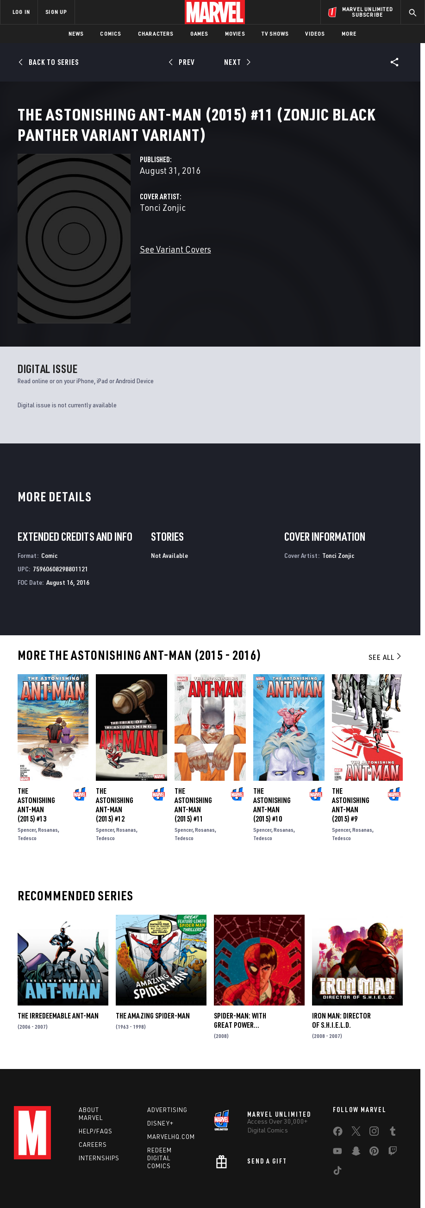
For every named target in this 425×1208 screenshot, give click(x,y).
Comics (110, 33)
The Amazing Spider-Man (153, 979)
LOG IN (21, 11)
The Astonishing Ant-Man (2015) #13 (36, 768)
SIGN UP (56, 11)
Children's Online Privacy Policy (294, 1181)
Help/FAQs (95, 1095)
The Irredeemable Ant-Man (58, 979)
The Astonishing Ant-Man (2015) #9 (350, 768)
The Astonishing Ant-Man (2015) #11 (193, 768)
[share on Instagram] (374, 1096)
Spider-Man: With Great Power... (240, 984)
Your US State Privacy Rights (150, 1181)
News (76, 33)
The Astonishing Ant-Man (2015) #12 (114, 768)
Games (199, 33)
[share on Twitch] (392, 1116)
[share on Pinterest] (374, 1116)
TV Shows (275, 33)
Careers (93, 1108)
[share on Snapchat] (356, 1116)
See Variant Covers (175, 280)
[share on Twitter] (356, 1096)
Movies (235, 33)
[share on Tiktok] (337, 1136)
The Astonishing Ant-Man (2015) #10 (272, 768)
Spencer (27, 793)
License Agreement (366, 1181)
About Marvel (91, 1077)
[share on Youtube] (337, 1116)
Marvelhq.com (171, 1100)
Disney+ (160, 1087)
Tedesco (27, 801)
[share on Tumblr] (392, 1096)
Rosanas (48, 793)
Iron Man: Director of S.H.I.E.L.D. (341, 984)
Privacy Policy (89, 1181)
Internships (99, 1121)
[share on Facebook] (338, 1097)
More (349, 33)
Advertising (167, 1073)
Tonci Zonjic (163, 239)
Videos (315, 33)
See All (386, 620)
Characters (156, 33)
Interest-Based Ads (187, 1192)
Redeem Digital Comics (159, 1121)
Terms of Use (46, 1181)
